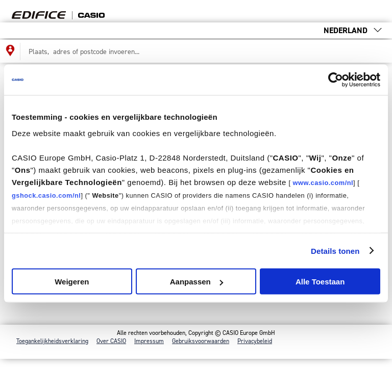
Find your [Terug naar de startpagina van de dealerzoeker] (73, 11)
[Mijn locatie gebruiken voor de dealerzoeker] (10, 51)
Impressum (149, 341)
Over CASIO (111, 341)
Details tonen (335, 250)
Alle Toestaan (320, 281)
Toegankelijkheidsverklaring (52, 341)
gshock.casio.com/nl (46, 195)
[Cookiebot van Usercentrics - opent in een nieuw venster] (335, 80)
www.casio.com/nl (323, 182)
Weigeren (72, 281)
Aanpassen (196, 281)
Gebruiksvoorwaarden (200, 341)
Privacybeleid (254, 341)
